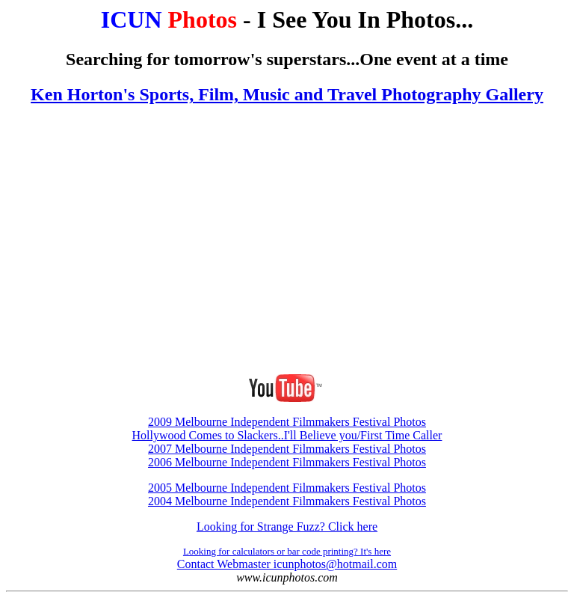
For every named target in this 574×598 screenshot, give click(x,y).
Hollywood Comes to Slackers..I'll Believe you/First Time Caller (287, 435)
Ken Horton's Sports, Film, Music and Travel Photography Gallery (287, 94)
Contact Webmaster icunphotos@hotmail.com (287, 564)
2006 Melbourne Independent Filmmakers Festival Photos (287, 462)
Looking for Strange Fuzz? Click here (287, 526)
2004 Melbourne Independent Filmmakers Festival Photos (287, 501)
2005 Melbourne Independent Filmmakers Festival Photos (287, 487)
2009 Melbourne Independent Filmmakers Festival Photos (287, 421)
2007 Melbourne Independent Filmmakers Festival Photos (287, 448)
